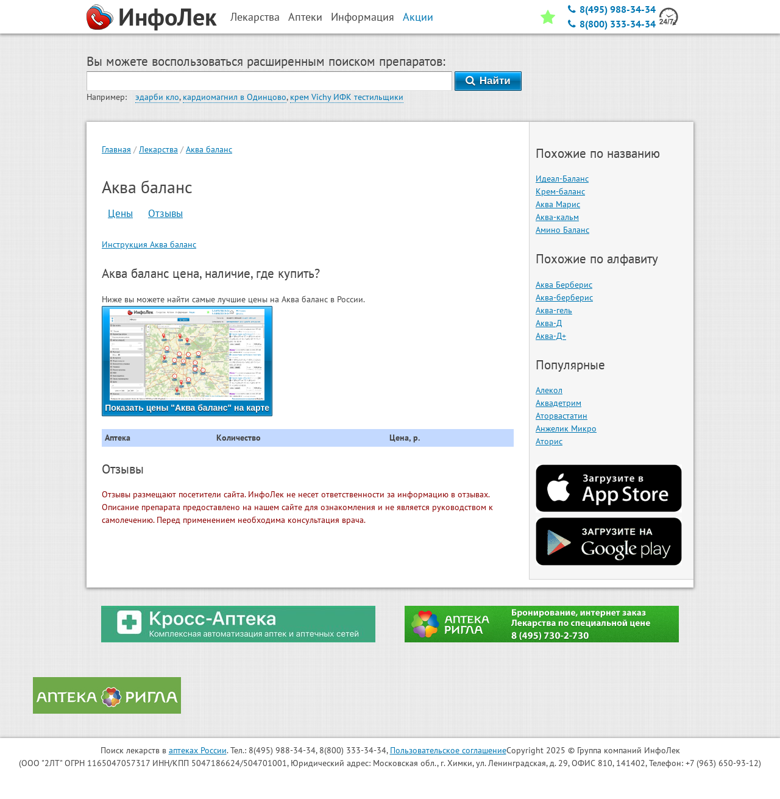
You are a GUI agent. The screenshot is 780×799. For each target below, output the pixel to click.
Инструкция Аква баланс (149, 244)
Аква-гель (554, 310)
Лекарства (158, 149)
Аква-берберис (564, 297)
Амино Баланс (562, 229)
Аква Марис (558, 204)
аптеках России (198, 750)
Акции (418, 17)
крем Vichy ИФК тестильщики (346, 96)
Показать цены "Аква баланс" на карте (187, 361)
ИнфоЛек (167, 16)
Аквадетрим (558, 402)
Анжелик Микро (566, 428)
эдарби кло (157, 96)
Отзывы (165, 213)
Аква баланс (209, 149)
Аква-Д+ (551, 335)
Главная (116, 149)
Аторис (549, 441)
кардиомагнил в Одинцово (234, 96)
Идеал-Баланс (562, 178)
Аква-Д (549, 323)
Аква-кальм (557, 216)
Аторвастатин (561, 415)
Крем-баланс (560, 191)
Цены (120, 213)
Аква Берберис (564, 284)
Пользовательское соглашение (448, 750)
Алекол (549, 390)
